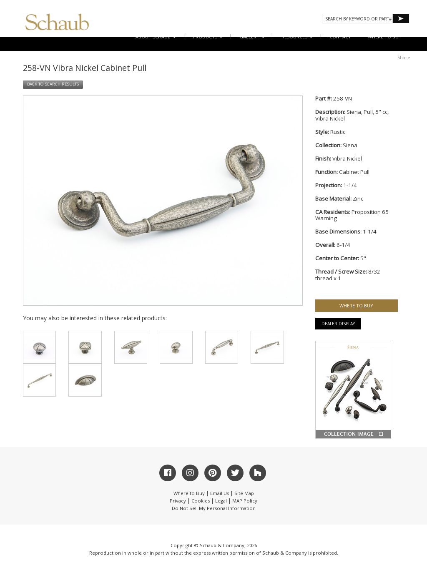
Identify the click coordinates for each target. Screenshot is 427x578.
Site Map (244, 493)
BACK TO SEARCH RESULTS (53, 84)
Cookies (200, 501)
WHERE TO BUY (385, 36)
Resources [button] (297, 36)
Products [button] (208, 36)
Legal (221, 501)
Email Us (219, 493)
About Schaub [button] (156, 36)
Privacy (178, 501)
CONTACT (340, 36)
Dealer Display (338, 324)
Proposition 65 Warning (352, 215)
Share (403, 57)
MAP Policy (244, 501)
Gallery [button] (252, 36)
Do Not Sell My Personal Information (214, 508)
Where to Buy (189, 493)
